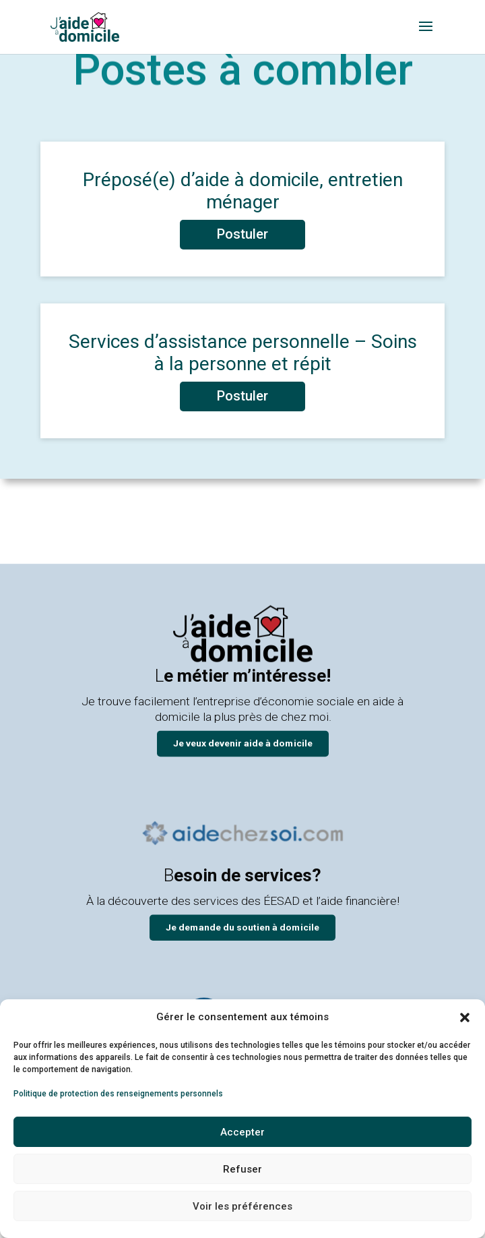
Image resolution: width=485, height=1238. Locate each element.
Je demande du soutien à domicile (242, 927)
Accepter (242, 1132)
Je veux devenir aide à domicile (243, 743)
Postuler (242, 234)
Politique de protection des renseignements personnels (118, 1093)
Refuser (242, 1169)
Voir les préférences (242, 1206)
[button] (465, 1017)
